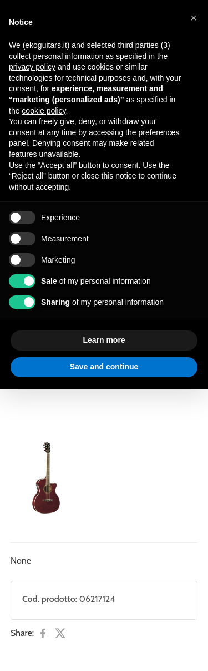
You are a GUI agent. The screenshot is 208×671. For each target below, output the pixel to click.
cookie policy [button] (43, 110)
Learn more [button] (104, 340)
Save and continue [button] (104, 366)
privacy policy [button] (32, 66)
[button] (193, 18)
